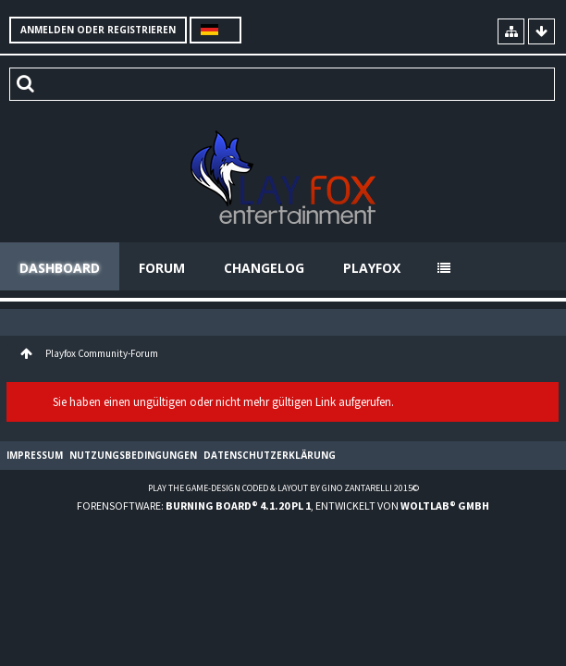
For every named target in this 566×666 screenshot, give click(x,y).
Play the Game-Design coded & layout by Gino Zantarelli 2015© (283, 488)
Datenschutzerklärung (269, 455)
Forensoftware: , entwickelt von (283, 505)
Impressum (34, 455)
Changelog (264, 268)
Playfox (371, 268)
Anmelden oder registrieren (98, 29)
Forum (162, 268)
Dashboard (59, 268)
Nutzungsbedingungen (133, 455)
